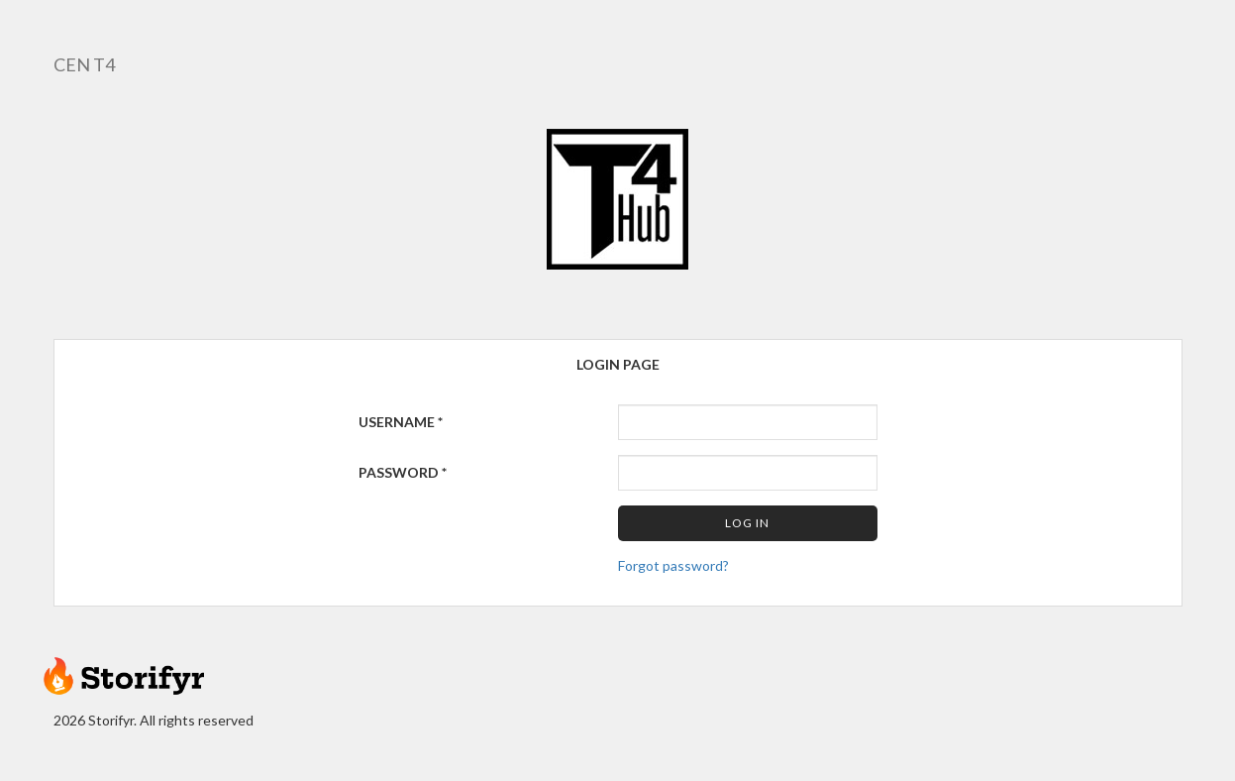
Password (403, 472)
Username (401, 421)
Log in (747, 522)
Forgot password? (673, 565)
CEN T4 (84, 64)
